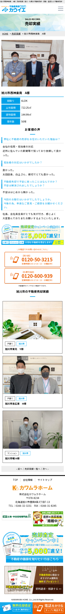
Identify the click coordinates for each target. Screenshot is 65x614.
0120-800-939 (37, 275)
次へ (45, 468)
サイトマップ (45, 479)
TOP (15, 479)
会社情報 (28, 479)
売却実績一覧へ (32, 468)
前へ (20, 468)
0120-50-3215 (37, 259)
